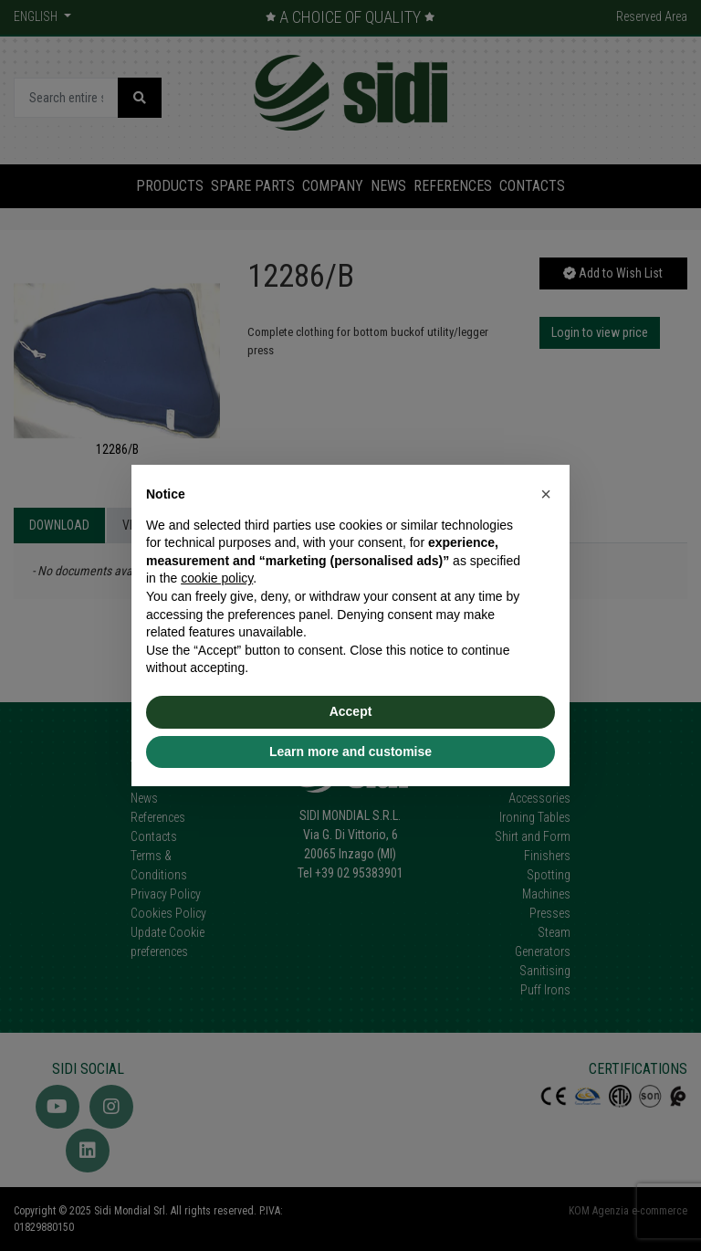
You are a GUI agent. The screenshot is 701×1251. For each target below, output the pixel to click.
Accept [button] (351, 711)
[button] (545, 494)
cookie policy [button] (217, 578)
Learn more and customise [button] (350, 751)
